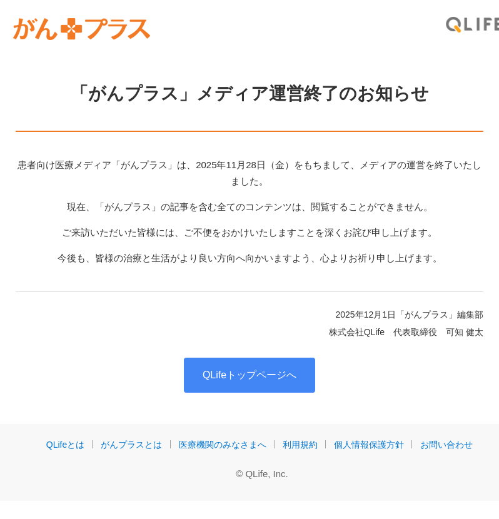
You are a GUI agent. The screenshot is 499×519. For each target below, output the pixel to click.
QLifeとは (65, 445)
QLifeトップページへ (249, 375)
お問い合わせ (446, 445)
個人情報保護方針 (369, 445)
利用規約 (300, 445)
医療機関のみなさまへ (222, 445)
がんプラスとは (131, 445)
